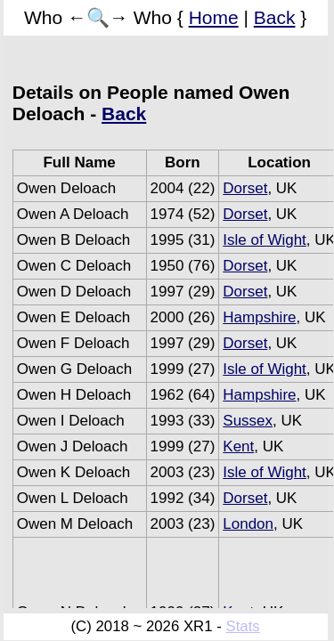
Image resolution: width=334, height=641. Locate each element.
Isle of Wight (264, 239)
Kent (238, 446)
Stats (242, 626)
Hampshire (259, 317)
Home (214, 17)
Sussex (248, 420)
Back (275, 17)
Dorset (245, 188)
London (248, 523)
